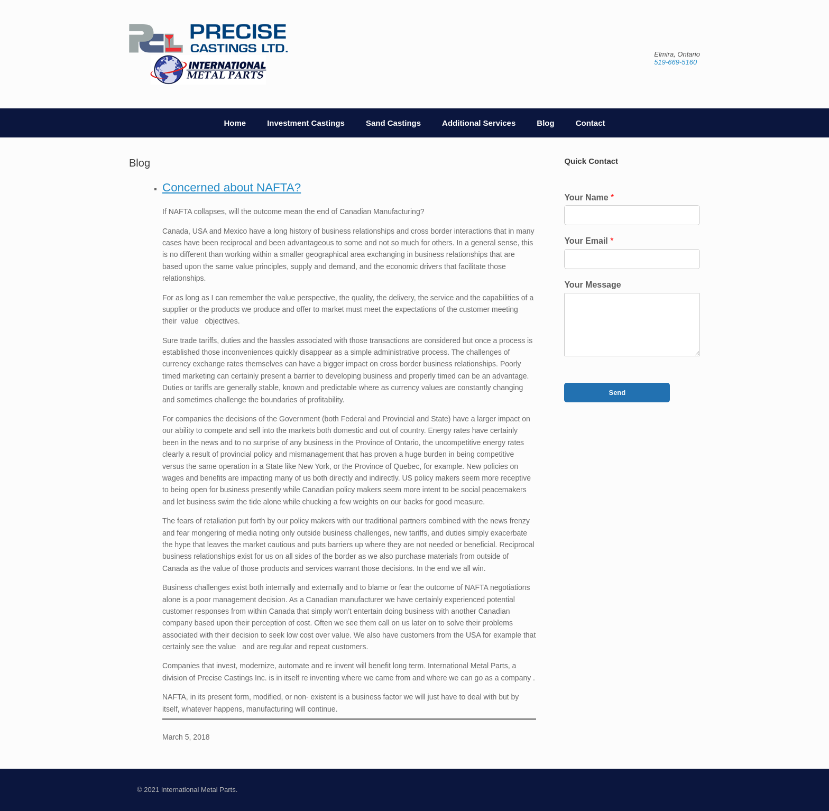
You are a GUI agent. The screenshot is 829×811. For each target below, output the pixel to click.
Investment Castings (306, 122)
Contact (590, 122)
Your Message (592, 284)
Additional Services (478, 122)
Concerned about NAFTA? (231, 187)
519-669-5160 (675, 62)
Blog (545, 122)
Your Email (588, 240)
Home (235, 122)
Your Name (589, 197)
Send (617, 393)
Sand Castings (393, 122)
